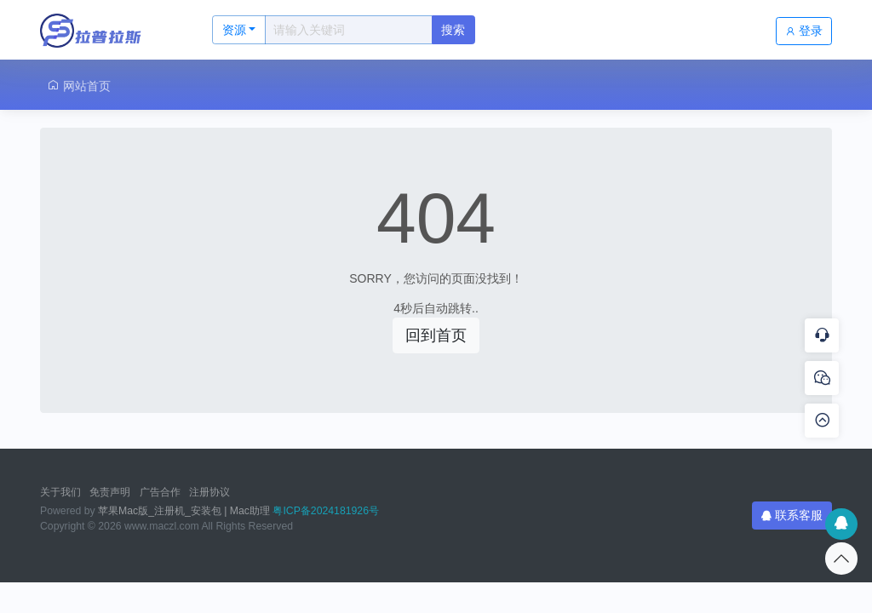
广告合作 (160, 492)
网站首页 (78, 85)
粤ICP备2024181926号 (325, 511)
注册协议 (209, 492)
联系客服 (792, 515)
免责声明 (109, 492)
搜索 (453, 30)
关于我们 (60, 492)
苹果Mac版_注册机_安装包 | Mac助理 (184, 511)
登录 (804, 30)
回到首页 (436, 335)
